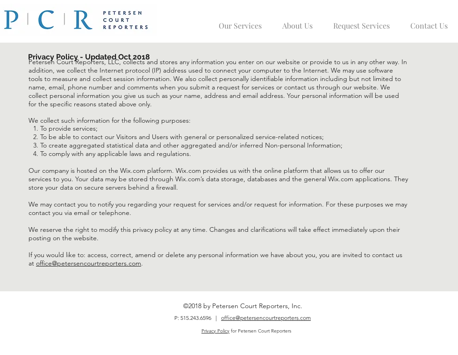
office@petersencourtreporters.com (88, 263)
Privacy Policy (215, 331)
